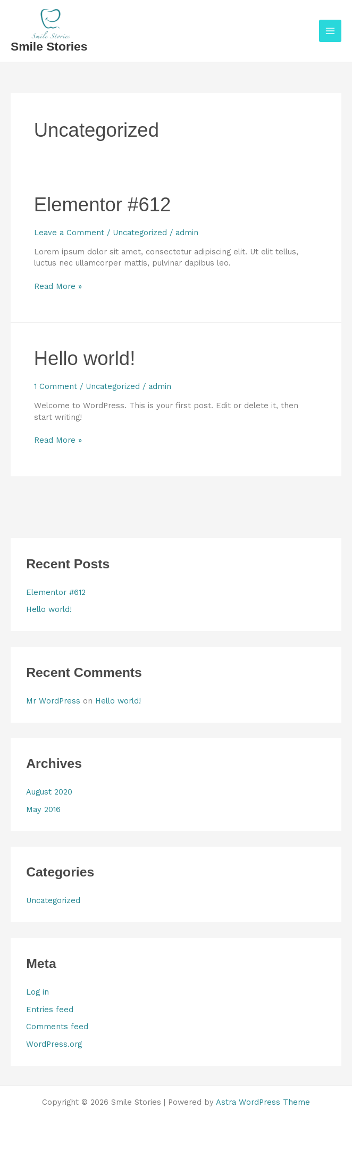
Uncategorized (140, 232)
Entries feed (49, 1009)
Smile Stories (49, 46)
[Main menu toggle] (330, 31)
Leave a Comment (69, 232)
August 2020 (49, 792)
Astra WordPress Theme (263, 1102)
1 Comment (55, 386)
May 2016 (43, 809)
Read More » (58, 286)
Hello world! (85, 358)
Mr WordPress (53, 701)
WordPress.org (54, 1044)
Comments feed (57, 1026)
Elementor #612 (102, 205)
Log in (37, 992)
